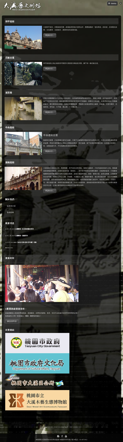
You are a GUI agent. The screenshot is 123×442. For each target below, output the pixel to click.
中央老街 (9, 127)
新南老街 (9, 162)
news (11, 247)
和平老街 (9, 21)
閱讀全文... (49, 35)
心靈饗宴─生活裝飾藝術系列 (24, 229)
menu (113, 3)
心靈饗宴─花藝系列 (21, 235)
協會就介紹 (11, 206)
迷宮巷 (8, 92)
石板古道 (9, 57)
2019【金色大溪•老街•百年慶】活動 (25, 242)
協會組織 (10, 212)
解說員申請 (12, 321)
